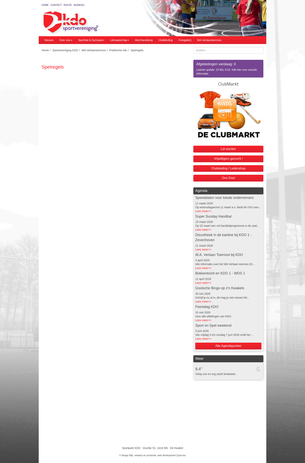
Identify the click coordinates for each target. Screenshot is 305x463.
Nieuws (49, 40)
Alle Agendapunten (228, 345)
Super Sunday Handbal (213, 216)
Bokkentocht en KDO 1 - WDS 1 (220, 273)
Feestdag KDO (206, 307)
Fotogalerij (185, 40)
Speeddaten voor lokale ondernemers (224, 198)
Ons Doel (228, 178)
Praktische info (118, 50)
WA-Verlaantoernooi (209, 40)
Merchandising (143, 40)
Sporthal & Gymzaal (91, 40)
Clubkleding (165, 40)
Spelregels (137, 50)
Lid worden (228, 149)
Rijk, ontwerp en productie (142, 455)
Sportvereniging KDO (65, 50)
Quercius (181, 455)
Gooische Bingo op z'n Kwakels (219, 288)
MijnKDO (79, 5)
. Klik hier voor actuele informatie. (228, 68)
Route (68, 5)
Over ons (65, 40)
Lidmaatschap (119, 40)
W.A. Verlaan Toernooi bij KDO (219, 255)
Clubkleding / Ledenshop (228, 168)
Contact (56, 5)
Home (45, 5)
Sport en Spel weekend (213, 325)
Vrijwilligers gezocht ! (228, 158)
